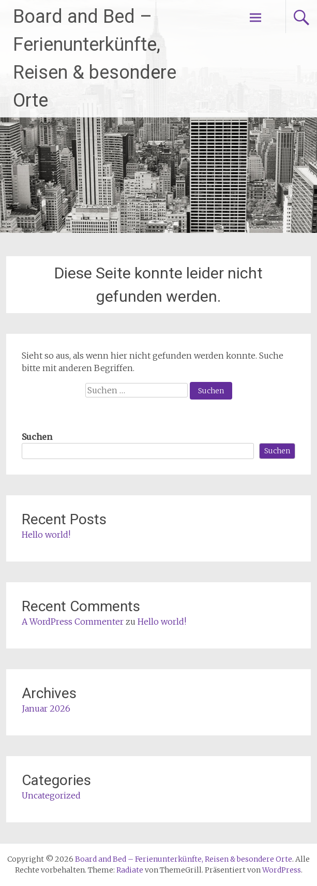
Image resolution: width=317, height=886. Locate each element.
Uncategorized (51, 795)
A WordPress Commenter (73, 621)
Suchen (37, 437)
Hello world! (46, 534)
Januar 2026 (46, 708)
